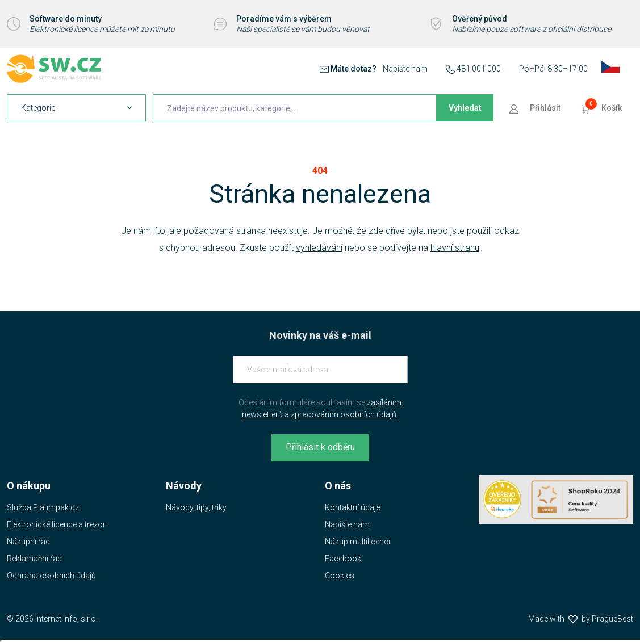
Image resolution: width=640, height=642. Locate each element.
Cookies (339, 575)
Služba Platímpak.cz (43, 507)
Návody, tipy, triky (196, 507)
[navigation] (76, 107)
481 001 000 (479, 68)
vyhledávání (319, 247)
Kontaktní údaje (352, 507)
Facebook (343, 558)
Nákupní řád (28, 541)
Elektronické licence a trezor (56, 524)
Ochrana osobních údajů (51, 575)
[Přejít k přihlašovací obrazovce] (536, 107)
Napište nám (405, 68)
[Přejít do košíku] (602, 107)
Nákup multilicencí (357, 541)
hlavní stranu (454, 247)
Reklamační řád (34, 558)
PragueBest (612, 618)
